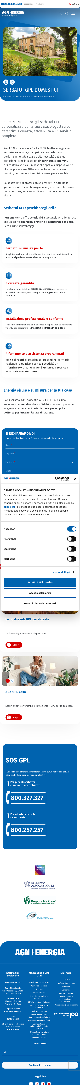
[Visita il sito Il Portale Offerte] (66, 1014)
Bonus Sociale (39, 992)
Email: (4, 1052)
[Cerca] (67, 13)
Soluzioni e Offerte (11, 4)
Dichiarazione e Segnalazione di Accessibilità (66, 998)
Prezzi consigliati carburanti (66, 1004)
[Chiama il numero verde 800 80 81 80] (61, 13)
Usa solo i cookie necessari (40, 603)
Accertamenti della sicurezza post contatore (39, 1015)
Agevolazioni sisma (39, 985)
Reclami (39, 988)
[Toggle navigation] (73, 13)
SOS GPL (74, 4)
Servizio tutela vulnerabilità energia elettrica (39, 1025)
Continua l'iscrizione (40, 1064)
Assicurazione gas (39, 1010)
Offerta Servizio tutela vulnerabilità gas (39, 1032)
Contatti (66, 979)
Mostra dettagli (61, 572)
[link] (40, 796)
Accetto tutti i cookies (40, 582)
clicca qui (10, 506)
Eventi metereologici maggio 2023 (39, 996)
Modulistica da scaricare (39, 982)
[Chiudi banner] (75, 479)
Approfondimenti (66, 992)
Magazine (40, 4)
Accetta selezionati (40, 593)
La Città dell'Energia (66, 982)
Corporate (28, 4)
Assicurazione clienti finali (39, 1020)
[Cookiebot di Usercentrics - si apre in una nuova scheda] (55, 479)
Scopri (15, 644)
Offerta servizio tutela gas (39, 1001)
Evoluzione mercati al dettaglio (39, 1006)
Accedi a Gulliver (39, 1037)
